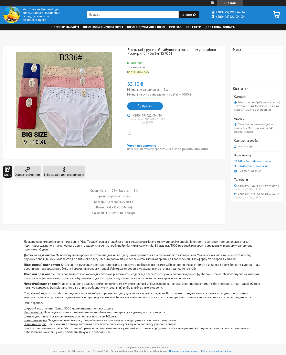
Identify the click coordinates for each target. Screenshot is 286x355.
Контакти (193, 27)
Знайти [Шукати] (187, 15)
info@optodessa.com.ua (253, 166)
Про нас (175, 27)
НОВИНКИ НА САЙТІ (65, 27)
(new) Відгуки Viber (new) (146, 27)
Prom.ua (163, 347)
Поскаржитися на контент (185, 351)
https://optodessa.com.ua (254, 161)
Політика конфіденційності (218, 351)
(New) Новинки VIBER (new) (103, 27)
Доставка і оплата (220, 27)
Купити (147, 106)
